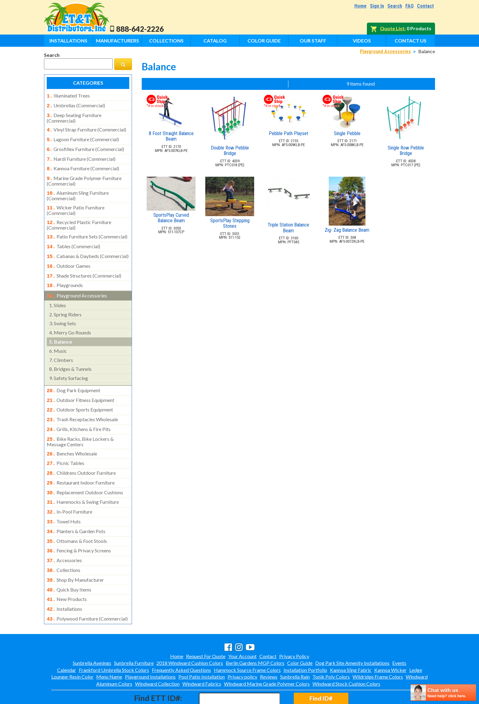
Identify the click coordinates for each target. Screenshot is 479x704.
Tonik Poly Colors (331, 650)
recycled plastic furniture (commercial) (79, 217)
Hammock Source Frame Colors (247, 644)
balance (60, 330)
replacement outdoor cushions (85, 474)
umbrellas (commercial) (76, 104)
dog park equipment (73, 378)
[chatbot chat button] (443, 692)
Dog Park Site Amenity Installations (352, 636)
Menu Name (109, 650)
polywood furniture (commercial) (87, 593)
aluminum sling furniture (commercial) (78, 189)
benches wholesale (72, 438)
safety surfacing (68, 366)
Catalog (215, 40)
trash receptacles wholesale (82, 406)
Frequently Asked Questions (181, 644)
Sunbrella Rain (295, 650)
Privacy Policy (294, 630)
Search (394, 6)
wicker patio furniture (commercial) (75, 203)
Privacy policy (242, 650)
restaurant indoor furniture (81, 465)
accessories (64, 538)
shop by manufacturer (75, 556)
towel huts (64, 502)
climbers (61, 348)
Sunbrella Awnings (92, 636)
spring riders (65, 303)
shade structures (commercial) (84, 266)
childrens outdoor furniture (81, 456)
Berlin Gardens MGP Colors (255, 636)
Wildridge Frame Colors (378, 650)
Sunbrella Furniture (134, 636)
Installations (68, 40)
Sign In (377, 6)
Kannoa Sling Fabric (350, 644)
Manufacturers (117, 40)
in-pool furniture (69, 492)
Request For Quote (205, 630)
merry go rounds (70, 321)
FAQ (409, 6)
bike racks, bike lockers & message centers (80, 426)
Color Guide (264, 40)
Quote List (392, 28)
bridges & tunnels (70, 357)
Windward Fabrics (201, 657)
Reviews (268, 650)
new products (67, 574)
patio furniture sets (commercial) (87, 229)
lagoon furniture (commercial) (83, 137)
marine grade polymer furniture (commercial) (84, 175)
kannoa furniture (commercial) (83, 164)
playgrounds (65, 274)
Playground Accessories (385, 51)
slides (57, 294)
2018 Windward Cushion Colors (189, 636)
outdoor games (68, 256)
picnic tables (65, 447)
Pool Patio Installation (201, 650)
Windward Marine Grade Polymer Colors (267, 657)
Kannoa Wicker (390, 644)
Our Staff (313, 40)
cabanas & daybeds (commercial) (88, 247)
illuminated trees (68, 95)
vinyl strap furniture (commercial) (86, 127)
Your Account (242, 630)
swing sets (62, 312)
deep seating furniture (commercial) (74, 116)
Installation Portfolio (305, 644)
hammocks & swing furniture (83, 483)
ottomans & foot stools (77, 520)
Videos (362, 40)
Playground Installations (150, 650)
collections (63, 547)
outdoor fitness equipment (80, 388)
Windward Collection (157, 657)
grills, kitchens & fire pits (79, 415)
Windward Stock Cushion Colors (346, 657)
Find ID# (320, 672)
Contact (425, 6)
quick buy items (69, 565)
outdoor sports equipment (80, 396)
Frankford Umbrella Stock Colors (114, 644)
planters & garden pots (76, 511)
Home (360, 6)
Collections (166, 40)
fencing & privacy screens (79, 529)
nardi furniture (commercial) (81, 155)
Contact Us (410, 40)
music (58, 339)
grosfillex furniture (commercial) (85, 146)
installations (64, 584)
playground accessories (77, 284)
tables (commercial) (73, 238)
